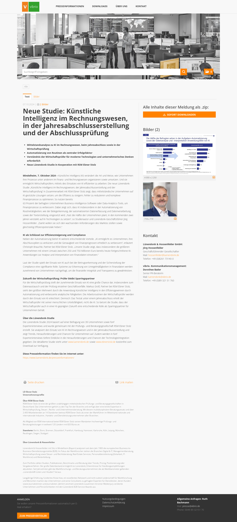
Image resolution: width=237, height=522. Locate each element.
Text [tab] (27, 96)
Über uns (121, 6)
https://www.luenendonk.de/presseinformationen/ (48, 357)
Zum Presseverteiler (33, 515)
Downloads (99, 6)
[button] (208, 72)
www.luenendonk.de (78, 341)
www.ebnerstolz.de (106, 341)
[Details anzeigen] (213, 177)
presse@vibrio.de (191, 506)
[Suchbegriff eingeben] (104, 72)
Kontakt (141, 6)
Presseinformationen (70, 6)
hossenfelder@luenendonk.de (163, 255)
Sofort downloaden (179, 114)
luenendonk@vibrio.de (159, 276)
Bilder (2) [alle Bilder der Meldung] (151, 129)
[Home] (30, 7)
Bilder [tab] (37, 96)
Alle (26, 86)
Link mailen (126, 382)
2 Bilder (44, 104)
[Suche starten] (183, 72)
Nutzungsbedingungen (113, 498)
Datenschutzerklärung (113, 502)
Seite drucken (36, 382)
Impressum (108, 506)
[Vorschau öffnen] (179, 154)
